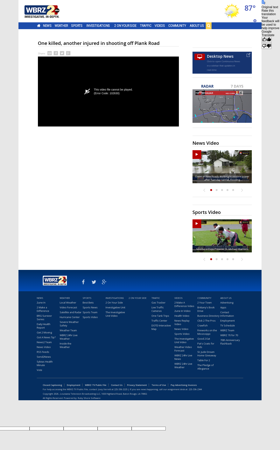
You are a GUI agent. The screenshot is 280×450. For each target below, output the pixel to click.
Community (177, 26)
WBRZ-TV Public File (95, 385)
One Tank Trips (160, 315)
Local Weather (68, 302)
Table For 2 (203, 360)
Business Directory (208, 315)
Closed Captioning (52, 385)
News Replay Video (181, 322)
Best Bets (88, 302)
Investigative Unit (115, 307)
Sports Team (90, 312)
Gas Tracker (158, 302)
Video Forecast (68, 307)
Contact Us (116, 385)
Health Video (181, 315)
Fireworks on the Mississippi (207, 332)
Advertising (226, 302)
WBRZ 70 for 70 (229, 335)
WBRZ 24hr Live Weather (69, 336)
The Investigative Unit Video (115, 313)
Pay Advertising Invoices (184, 385)
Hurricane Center (70, 317)
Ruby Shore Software (89, 398)
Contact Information (227, 313)
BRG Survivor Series (44, 317)
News (47, 26)
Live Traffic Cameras (157, 309)
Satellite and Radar (70, 312)
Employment (227, 320)
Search (208, 26)
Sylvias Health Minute (45, 363)
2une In (41, 302)
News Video (44, 347)
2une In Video (182, 311)
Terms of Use (158, 385)
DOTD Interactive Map (161, 327)
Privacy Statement (137, 385)
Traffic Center (159, 320)
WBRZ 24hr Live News (183, 357)
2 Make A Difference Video (184, 304)
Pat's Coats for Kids (205, 345)
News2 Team (44, 342)
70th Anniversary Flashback (230, 341)
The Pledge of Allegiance (205, 366)
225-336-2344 (195, 389)
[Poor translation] (267, 46)
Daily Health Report (43, 325)
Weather (61, 26)
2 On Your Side (125, 26)
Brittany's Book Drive (206, 309)
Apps (223, 307)
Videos (160, 26)
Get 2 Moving (44, 332)
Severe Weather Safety (69, 323)
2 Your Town (204, 302)
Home (38, 26)
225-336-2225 (120, 389)
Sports (76, 26)
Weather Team (68, 330)
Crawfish (202, 325)
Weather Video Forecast (183, 348)
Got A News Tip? (46, 337)
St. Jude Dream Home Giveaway (206, 353)
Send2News (44, 356)
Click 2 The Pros (206, 320)
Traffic (145, 26)
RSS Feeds (43, 352)
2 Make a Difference (43, 309)
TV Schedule (227, 325)
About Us (197, 26)
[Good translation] (267, 40)
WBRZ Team (227, 330)
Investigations (98, 26)
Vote (39, 370)
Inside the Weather (65, 345)
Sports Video (90, 317)
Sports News (90, 307)
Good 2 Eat (203, 338)
